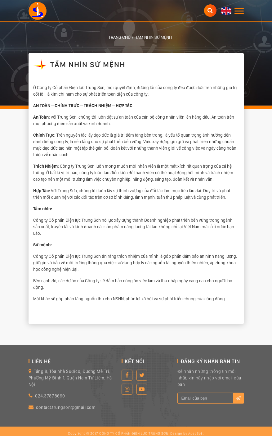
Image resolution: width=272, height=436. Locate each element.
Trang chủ (120, 37)
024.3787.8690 (50, 399)
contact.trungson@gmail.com (66, 411)
